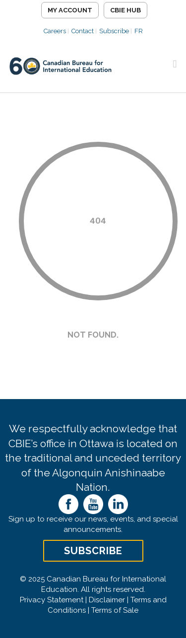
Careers (55, 31)
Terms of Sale (114, 610)
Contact (82, 31)
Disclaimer (107, 599)
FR (138, 31)
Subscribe (114, 31)
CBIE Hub (125, 10)
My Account (70, 10)
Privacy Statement (51, 599)
